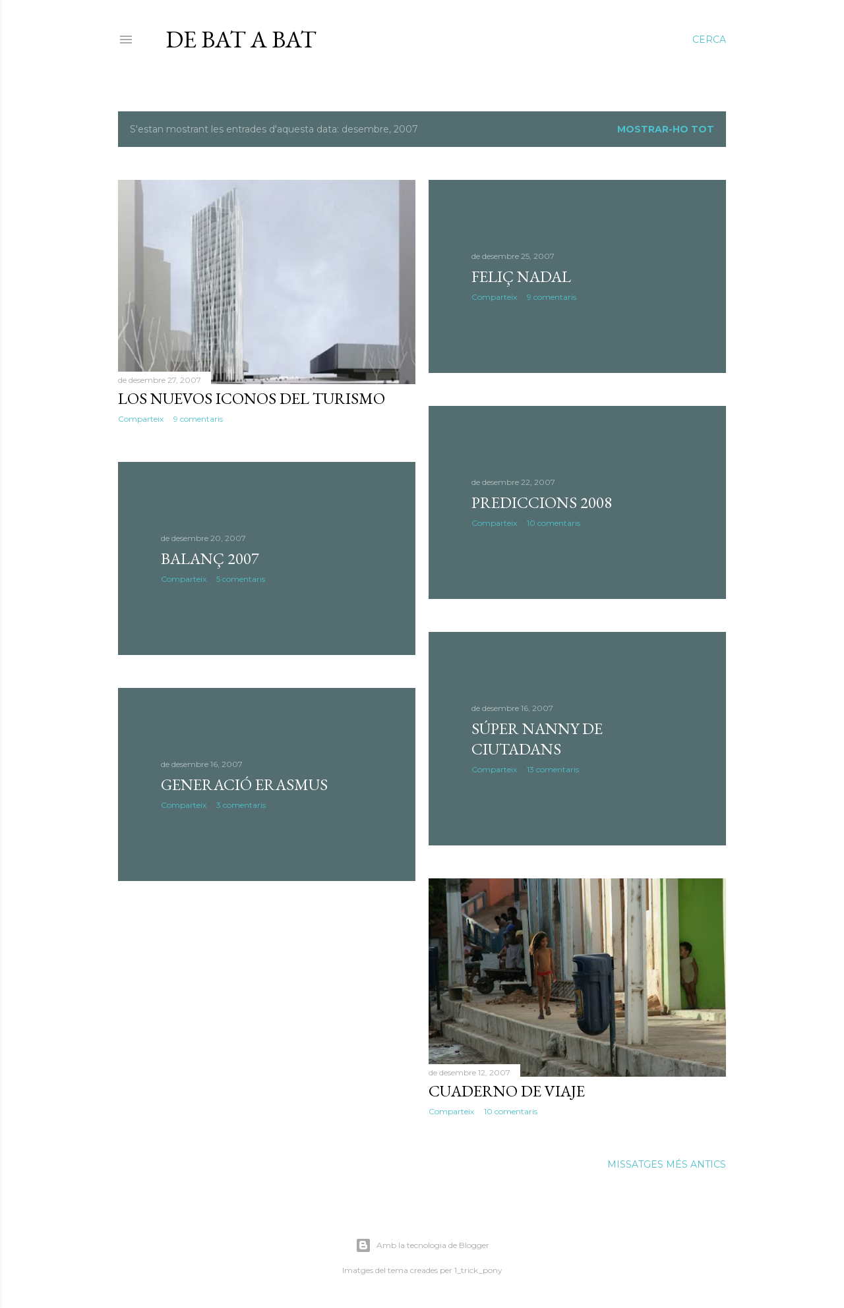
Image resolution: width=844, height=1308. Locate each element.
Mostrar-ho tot (665, 129)
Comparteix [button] (141, 419)
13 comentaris (553, 769)
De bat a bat (241, 39)
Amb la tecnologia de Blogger (422, 1245)
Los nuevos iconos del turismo (251, 398)
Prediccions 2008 (541, 502)
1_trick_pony (478, 1270)
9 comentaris (198, 419)
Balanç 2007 (210, 558)
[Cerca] (709, 39)
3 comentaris (241, 805)
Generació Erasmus (244, 784)
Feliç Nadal (521, 276)
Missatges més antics (666, 1164)
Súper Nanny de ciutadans (537, 738)
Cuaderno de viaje (507, 1091)
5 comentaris (240, 579)
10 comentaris (553, 523)
